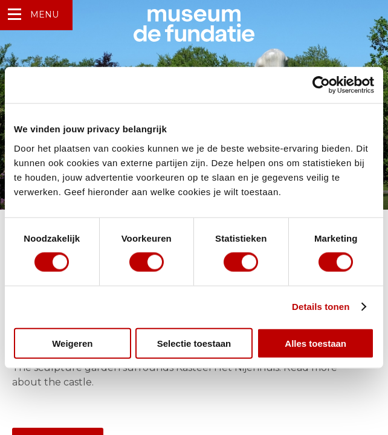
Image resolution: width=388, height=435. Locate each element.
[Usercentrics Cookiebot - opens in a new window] (321, 85)
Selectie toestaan (194, 343)
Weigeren (72, 343)
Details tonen (320, 306)
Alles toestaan (315, 343)
